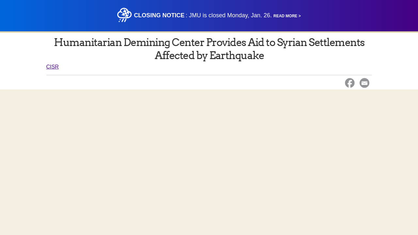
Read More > (287, 16)
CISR (52, 67)
